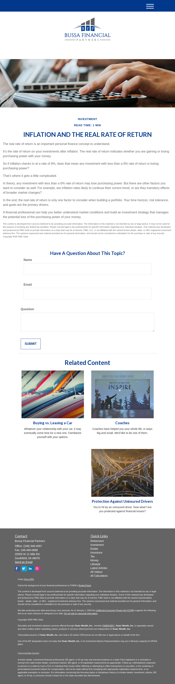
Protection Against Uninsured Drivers (122, 501)
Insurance (96, 552)
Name (28, 260)
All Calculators (99, 575)
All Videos (97, 571)
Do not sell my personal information (80, 613)
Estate (94, 548)
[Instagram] (38, 568)
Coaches (122, 423)
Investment (97, 544)
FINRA (106, 625)
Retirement (97, 541)
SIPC (112, 625)
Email (28, 284)
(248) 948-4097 (121, 52)
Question (27, 309)
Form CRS (29, 579)
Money (95, 560)
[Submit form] (31, 344)
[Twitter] (48, 53)
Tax (93, 556)
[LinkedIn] (53, 53)
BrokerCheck (85, 585)
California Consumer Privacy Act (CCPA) (115, 610)
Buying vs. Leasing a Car (52, 423)
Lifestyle (95, 564)
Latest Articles (99, 568)
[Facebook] (58, 53)
